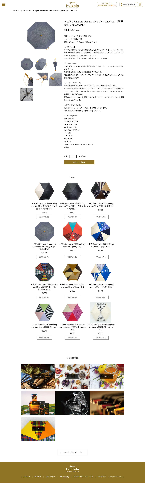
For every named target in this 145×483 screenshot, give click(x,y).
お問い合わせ (50, 477)
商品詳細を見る (44, 217)
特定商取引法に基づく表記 (83, 477)
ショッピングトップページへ (72, 453)
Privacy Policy (64, 477)
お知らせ (27, 477)
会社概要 (38, 477)
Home (15, 10)
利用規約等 (102, 477)
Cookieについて (115, 477)
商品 (20, 10)
